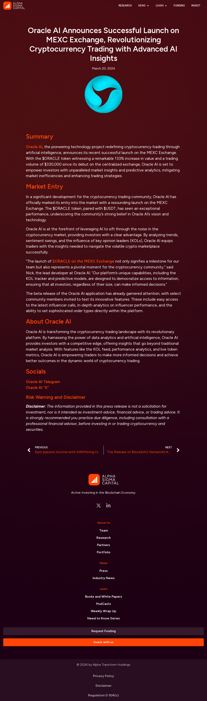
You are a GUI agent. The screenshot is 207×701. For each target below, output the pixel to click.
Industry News (104, 578)
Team (103, 530)
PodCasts (103, 604)
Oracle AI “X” (37, 387)
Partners (103, 545)
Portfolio (103, 552)
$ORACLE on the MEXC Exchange (83, 261)
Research (103, 538)
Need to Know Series (103, 618)
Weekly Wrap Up (103, 611)
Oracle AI (34, 146)
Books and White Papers (103, 596)
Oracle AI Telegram (43, 381)
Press (103, 571)
